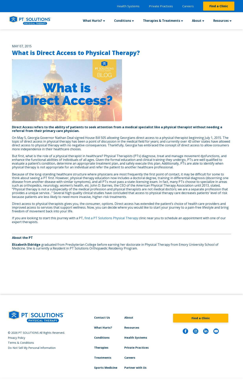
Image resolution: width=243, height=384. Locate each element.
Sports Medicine (105, 367)
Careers (188, 6)
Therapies (101, 347)
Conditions (122, 21)
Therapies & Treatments (161, 21)
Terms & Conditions (21, 343)
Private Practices (161, 6)
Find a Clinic (218, 6)
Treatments (102, 357)
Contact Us (102, 317)
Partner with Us (135, 367)
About (196, 21)
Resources (221, 21)
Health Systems (128, 6)
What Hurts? (92, 21)
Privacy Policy (16, 338)
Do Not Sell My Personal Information (32, 348)
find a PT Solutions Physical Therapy (111, 218)
